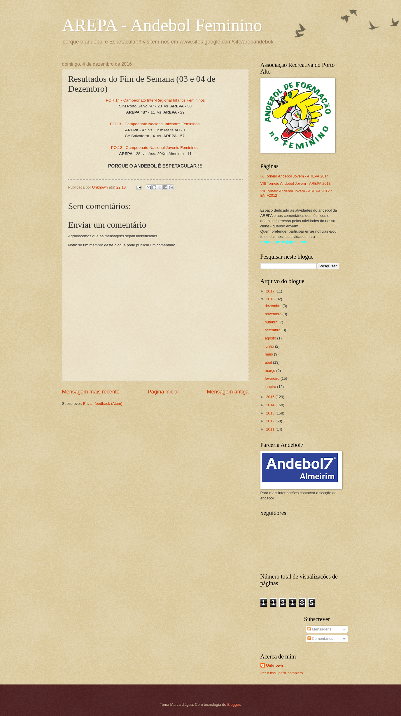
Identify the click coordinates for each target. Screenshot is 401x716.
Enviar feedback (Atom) (102, 403)
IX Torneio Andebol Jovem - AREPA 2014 (294, 176)
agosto (271, 338)
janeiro (271, 386)
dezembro (274, 306)
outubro (272, 322)
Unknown (274, 665)
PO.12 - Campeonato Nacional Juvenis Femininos (155, 147)
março (270, 370)
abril (269, 362)
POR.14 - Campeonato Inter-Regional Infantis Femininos (155, 100)
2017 (270, 291)
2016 (270, 299)
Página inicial (163, 392)
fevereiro (273, 378)
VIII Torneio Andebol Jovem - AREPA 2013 (295, 183)
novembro (274, 314)
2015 (270, 397)
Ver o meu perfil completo (281, 673)
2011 (270, 429)
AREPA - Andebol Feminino (162, 25)
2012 (270, 421)
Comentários (320, 638)
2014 (270, 405)
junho (270, 346)
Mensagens (319, 629)
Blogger (233, 704)
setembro (273, 330)
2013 (270, 413)
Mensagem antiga (227, 392)
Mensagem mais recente (91, 392)
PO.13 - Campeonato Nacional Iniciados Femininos (154, 124)
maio (269, 354)
